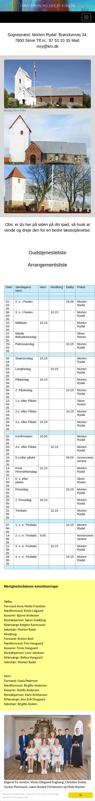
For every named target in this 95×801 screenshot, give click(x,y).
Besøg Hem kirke (15, 110)
